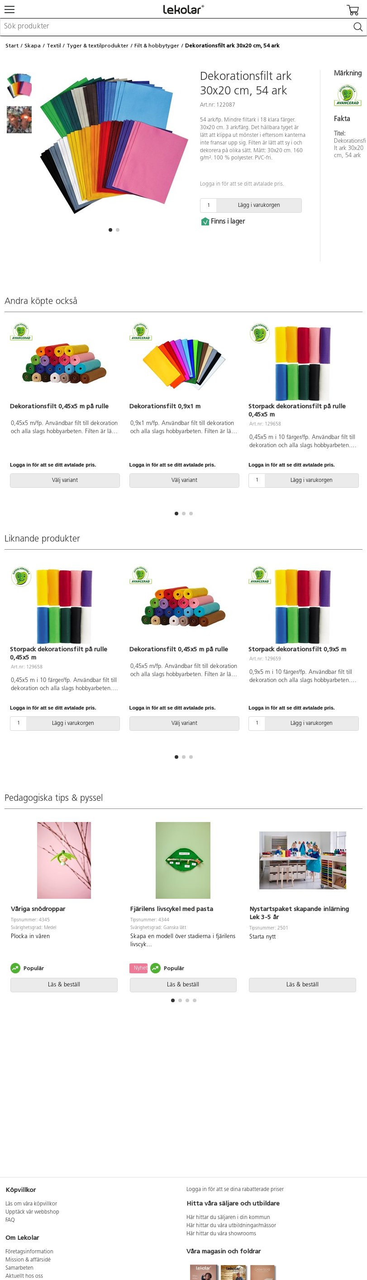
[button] (110, 230)
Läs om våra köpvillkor (31, 1204)
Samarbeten (19, 1268)
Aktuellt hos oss (24, 1276)
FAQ (10, 1220)
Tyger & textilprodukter (98, 45)
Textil (54, 45)
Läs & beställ (64, 985)
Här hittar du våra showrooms (221, 1234)
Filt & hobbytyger (156, 45)
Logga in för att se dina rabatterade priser (235, 1189)
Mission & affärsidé (28, 1260)
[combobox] (183, 27)
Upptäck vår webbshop (32, 1212)
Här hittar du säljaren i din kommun (228, 1217)
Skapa (32, 45)
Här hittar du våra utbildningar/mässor (231, 1226)
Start (12, 45)
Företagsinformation (29, 1252)
